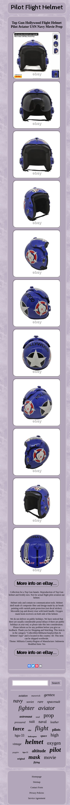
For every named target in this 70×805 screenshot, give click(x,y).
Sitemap (36, 782)
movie (50, 757)
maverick (35, 695)
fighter (26, 708)
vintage (17, 744)
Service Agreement (36, 798)
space (44, 735)
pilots (56, 730)
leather (54, 722)
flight (41, 728)
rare (40, 702)
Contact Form (36, 787)
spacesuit (53, 702)
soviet (30, 702)
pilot (55, 749)
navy (18, 701)
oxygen (54, 743)
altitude (39, 751)
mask (34, 757)
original (21, 758)
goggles (16, 752)
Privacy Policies (36, 793)
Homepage (37, 776)
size (29, 730)
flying (37, 762)
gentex (49, 694)
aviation (23, 695)
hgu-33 (19, 735)
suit (32, 721)
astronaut (26, 716)
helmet (34, 742)
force (18, 729)
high (55, 734)
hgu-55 (25, 752)
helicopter (32, 736)
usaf (38, 717)
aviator (46, 708)
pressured (20, 722)
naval (42, 722)
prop (48, 715)
